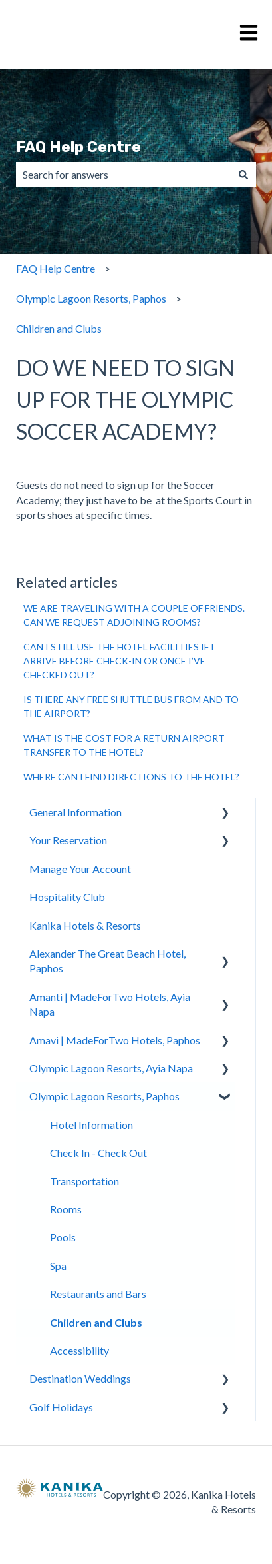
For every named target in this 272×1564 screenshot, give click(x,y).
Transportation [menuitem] (84, 1181)
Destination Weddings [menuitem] (80, 1378)
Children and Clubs (59, 328)
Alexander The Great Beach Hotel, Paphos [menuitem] (107, 960)
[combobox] (123, 174)
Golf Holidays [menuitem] (61, 1407)
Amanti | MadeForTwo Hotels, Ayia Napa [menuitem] (109, 1004)
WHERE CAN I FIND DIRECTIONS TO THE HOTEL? (131, 776)
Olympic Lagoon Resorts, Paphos (91, 298)
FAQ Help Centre (78, 146)
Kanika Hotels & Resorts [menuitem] (85, 925)
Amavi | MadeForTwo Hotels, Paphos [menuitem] (114, 1040)
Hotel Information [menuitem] (91, 1124)
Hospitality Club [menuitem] (67, 896)
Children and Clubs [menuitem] (96, 1322)
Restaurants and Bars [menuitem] (98, 1293)
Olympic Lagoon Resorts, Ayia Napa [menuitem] (111, 1068)
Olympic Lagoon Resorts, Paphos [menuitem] (104, 1096)
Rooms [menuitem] (66, 1209)
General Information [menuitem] (75, 812)
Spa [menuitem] (58, 1265)
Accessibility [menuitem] (79, 1350)
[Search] (243, 174)
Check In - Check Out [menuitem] (98, 1152)
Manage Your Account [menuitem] (80, 868)
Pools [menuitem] (63, 1237)
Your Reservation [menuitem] (68, 840)
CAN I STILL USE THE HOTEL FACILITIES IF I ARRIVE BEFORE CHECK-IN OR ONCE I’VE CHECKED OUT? (118, 660)
